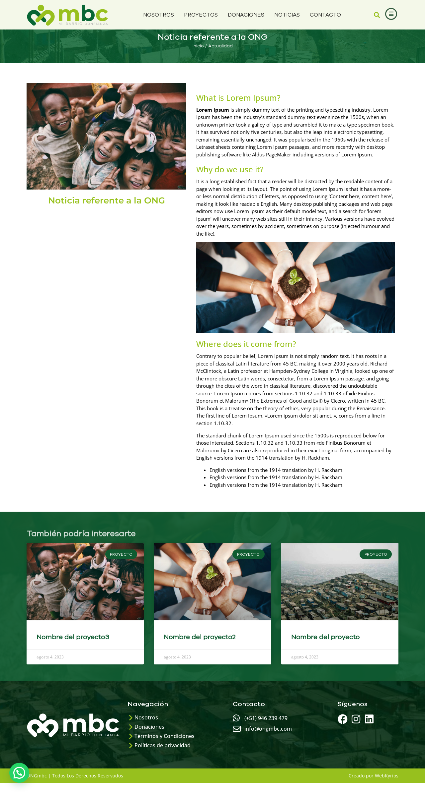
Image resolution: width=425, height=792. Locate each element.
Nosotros (158, 15)
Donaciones (246, 15)
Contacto (325, 15)
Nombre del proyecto (325, 646)
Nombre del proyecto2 (199, 646)
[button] (377, 15)
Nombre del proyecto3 (73, 646)
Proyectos (201, 15)
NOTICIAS (287, 15)
